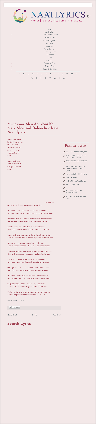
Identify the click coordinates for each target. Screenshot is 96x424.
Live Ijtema (49, 44)
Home (49, 29)
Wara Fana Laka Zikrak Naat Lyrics (76, 162)
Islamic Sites (49, 32)
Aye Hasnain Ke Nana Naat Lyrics (76, 197)
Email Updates (50, 52)
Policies (49, 61)
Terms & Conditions (50, 69)
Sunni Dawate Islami (50, 34)
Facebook (50, 55)
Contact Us (49, 46)
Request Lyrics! (49, 41)
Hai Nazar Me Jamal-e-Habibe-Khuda (74, 191)
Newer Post (12, 315)
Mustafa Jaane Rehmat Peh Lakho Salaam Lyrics (76, 156)
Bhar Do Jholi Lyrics (73, 184)
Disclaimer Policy (50, 63)
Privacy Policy (50, 66)
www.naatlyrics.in (15, 300)
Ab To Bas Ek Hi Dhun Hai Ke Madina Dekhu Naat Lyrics (75, 168)
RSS (50, 58)
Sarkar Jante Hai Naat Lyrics (76, 174)
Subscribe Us (49, 49)
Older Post (56, 315)
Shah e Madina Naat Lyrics (76, 181)
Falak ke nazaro (71, 177)
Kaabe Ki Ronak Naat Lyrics (76, 152)
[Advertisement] (41, 99)
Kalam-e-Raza (50, 37)
